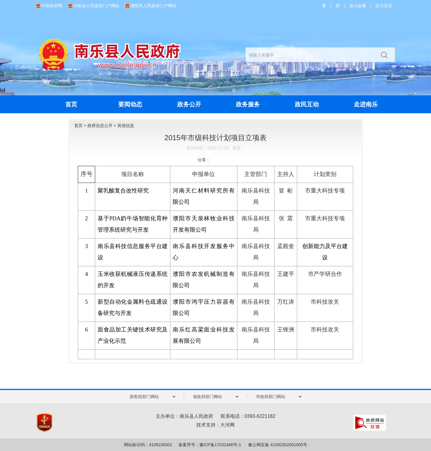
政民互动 (307, 104)
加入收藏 (357, 5)
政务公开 (189, 104)
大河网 (227, 424)
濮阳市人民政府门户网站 (153, 5)
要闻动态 (130, 104)
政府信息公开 (100, 125)
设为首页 (383, 5)
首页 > (80, 125)
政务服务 (248, 104)
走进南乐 (366, 104)
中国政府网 (51, 5)
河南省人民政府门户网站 (96, 5)
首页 (71, 104)
